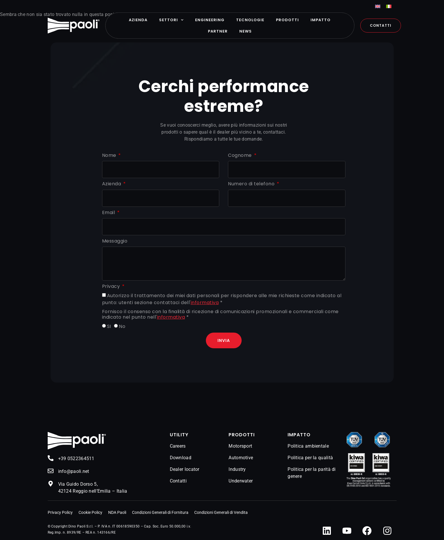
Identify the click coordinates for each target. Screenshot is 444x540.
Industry (237, 469)
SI (109, 326)
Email (109, 213)
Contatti (178, 481)
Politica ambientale (308, 446)
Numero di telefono (252, 184)
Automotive (241, 457)
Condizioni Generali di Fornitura (160, 512)
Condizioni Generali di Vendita (221, 512)
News (245, 31)
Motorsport (240, 446)
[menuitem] (377, 6)
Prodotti (287, 20)
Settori (171, 20)
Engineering (209, 20)
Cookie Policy (90, 512)
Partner (218, 31)
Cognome (240, 156)
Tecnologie (250, 20)
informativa (205, 302)
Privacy (111, 287)
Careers (178, 446)
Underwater (241, 481)
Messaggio (115, 241)
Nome (110, 156)
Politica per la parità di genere (312, 473)
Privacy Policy (60, 512)
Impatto (321, 20)
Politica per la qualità (310, 457)
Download (180, 457)
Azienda (138, 20)
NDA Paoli (117, 512)
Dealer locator (184, 469)
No (122, 326)
